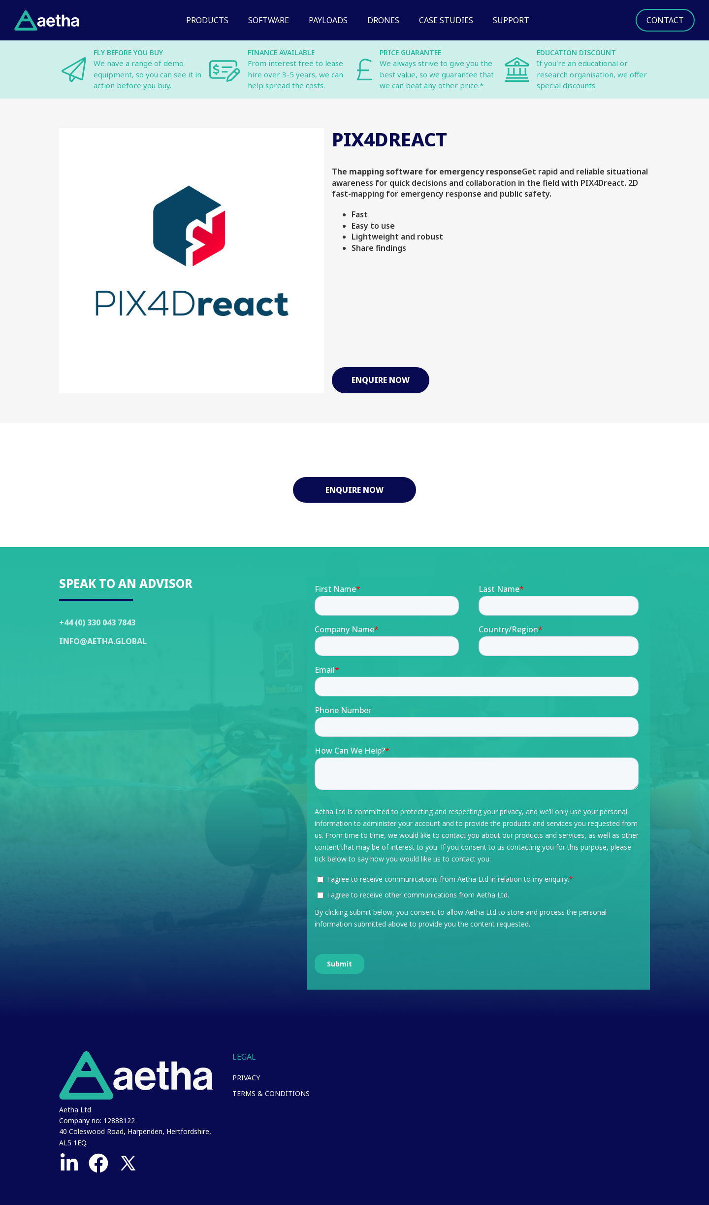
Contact (665, 20)
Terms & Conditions (271, 1093)
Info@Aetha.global (103, 641)
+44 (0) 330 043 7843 (97, 622)
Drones (383, 20)
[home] (46, 20)
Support (511, 20)
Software (268, 20)
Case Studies (446, 20)
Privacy (246, 1077)
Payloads (328, 20)
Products (207, 20)
